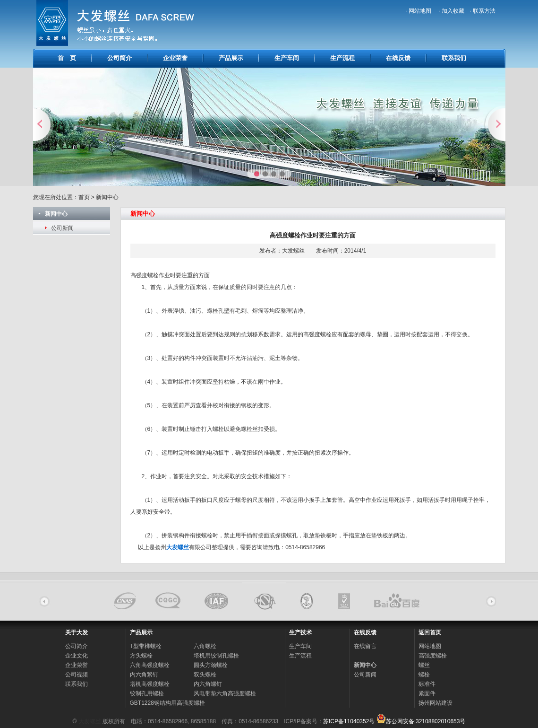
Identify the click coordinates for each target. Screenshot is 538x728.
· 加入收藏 (451, 11)
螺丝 (424, 665)
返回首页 (429, 632)
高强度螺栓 (144, 275)
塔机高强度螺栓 (150, 684)
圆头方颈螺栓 (211, 665)
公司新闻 (62, 228)
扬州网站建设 (435, 703)
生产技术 (300, 632)
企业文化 (76, 655)
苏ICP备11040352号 (349, 721)
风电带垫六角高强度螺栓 (225, 693)
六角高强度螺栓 (150, 665)
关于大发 (76, 632)
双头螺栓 (205, 674)
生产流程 (342, 57)
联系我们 (454, 57)
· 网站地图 (419, 11)
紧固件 (427, 693)
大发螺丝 (89, 721)
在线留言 (365, 646)
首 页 (67, 57)
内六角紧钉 (144, 674)
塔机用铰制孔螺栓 (216, 655)
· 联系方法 (483, 11)
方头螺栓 (141, 655)
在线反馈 (398, 57)
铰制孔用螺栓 (147, 693)
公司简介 (119, 57)
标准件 (427, 684)
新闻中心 (365, 665)
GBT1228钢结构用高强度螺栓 (167, 703)
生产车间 (286, 57)
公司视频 (76, 674)
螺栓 (424, 674)
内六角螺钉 (208, 684)
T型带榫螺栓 (146, 646)
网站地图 (429, 646)
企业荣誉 (175, 57)
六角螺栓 (205, 646)
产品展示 (231, 57)
